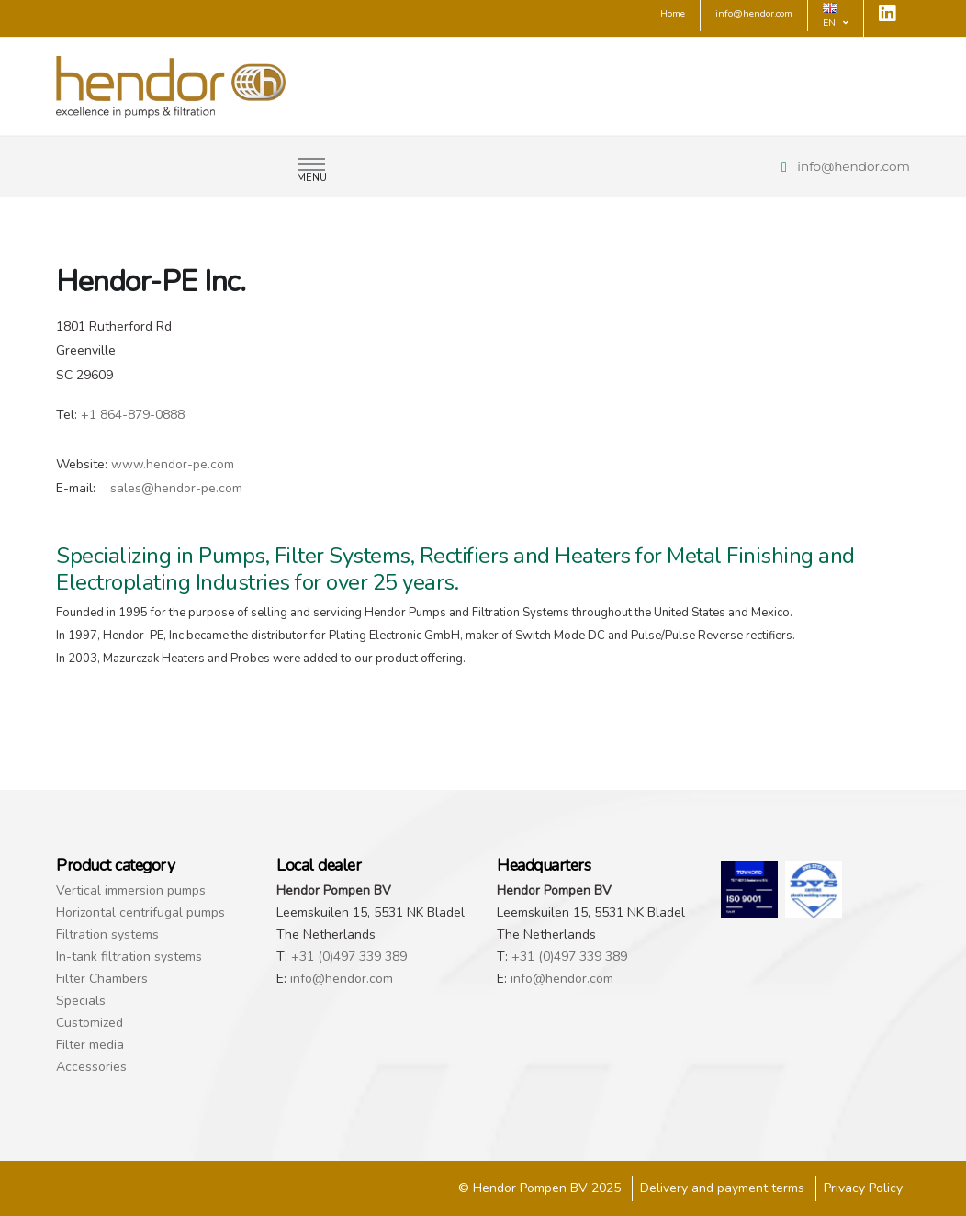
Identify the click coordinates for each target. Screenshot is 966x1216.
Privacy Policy (863, 1188)
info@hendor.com (853, 166)
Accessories (91, 1066)
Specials (81, 1000)
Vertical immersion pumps (131, 890)
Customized (89, 1022)
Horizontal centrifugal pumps (140, 912)
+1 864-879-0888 (133, 414)
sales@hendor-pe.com (176, 488)
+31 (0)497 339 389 (349, 956)
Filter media (90, 1044)
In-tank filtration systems (129, 956)
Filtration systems (107, 934)
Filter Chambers (102, 978)
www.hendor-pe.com (172, 464)
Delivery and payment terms (722, 1188)
